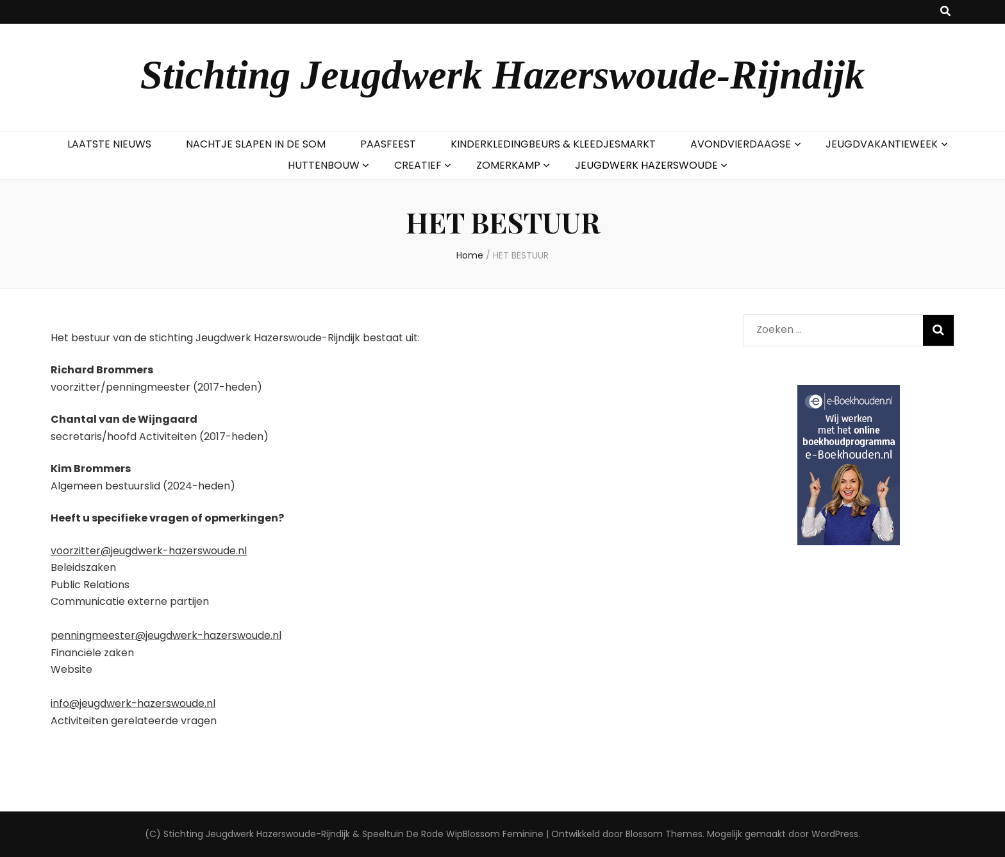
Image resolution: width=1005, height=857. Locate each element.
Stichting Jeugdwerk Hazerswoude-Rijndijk (502, 75)
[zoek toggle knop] (945, 12)
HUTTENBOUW (324, 165)
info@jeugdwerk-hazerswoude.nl (133, 703)
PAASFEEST (388, 144)
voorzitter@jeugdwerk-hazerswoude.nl (149, 550)
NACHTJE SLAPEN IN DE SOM (256, 144)
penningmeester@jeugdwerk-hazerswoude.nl (166, 635)
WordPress (834, 833)
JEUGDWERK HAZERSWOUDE (646, 165)
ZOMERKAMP (508, 165)
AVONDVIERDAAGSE (740, 144)
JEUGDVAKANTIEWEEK (882, 144)
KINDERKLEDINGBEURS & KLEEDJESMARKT (553, 144)
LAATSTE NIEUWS (109, 144)
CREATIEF (418, 165)
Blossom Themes (664, 833)
